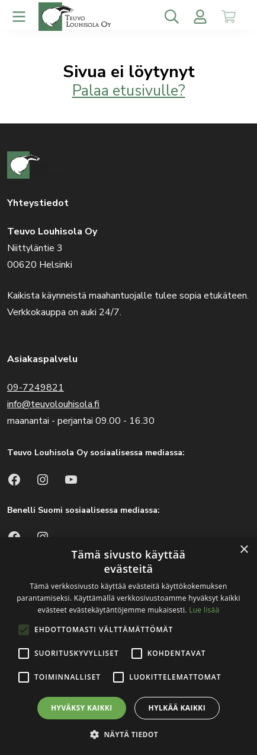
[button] (128, 734)
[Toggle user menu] (200, 16)
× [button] (243, 549)
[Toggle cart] (228, 16)
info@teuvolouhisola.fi (53, 404)
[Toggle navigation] (19, 16)
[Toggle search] (172, 16)
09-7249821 (35, 387)
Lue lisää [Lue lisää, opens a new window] (204, 610)
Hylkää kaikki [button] (177, 708)
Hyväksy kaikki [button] (82, 708)
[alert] (128, 646)
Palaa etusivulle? (128, 91)
